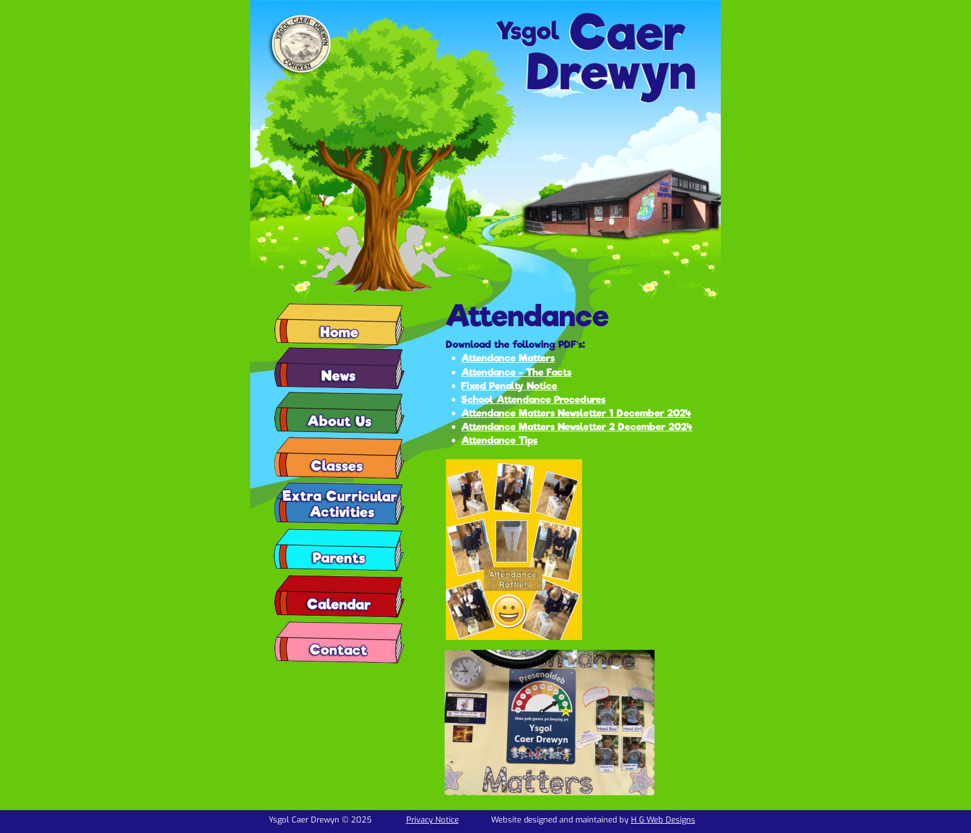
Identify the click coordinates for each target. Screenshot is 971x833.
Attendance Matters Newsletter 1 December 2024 (576, 413)
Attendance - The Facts (516, 372)
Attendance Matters (508, 358)
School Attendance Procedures (533, 399)
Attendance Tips (499, 440)
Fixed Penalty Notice (509, 385)
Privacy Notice (432, 819)
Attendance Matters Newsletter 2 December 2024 (576, 426)
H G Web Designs (663, 819)
